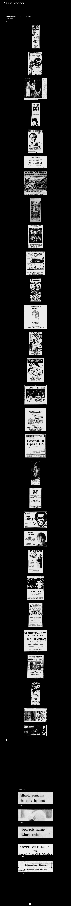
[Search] (26, 3)
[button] (6, 21)
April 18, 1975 (21, 839)
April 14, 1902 (21, 856)
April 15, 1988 (21, 822)
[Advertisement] (35, 771)
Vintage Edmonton (14, 2)
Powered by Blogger (35, 904)
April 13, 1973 (21, 805)
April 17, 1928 (21, 873)
